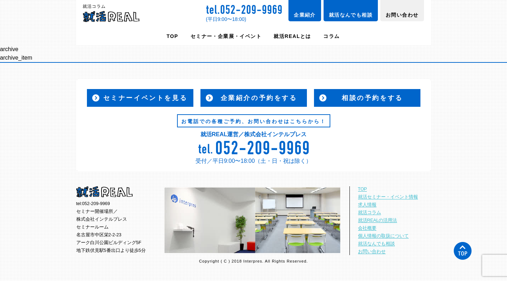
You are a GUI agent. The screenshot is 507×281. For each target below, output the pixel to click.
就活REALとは (292, 36)
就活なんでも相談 (351, 15)
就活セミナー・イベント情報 (388, 196)
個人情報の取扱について (383, 235)
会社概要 (367, 228)
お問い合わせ (402, 15)
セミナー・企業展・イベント (226, 36)
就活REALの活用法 (377, 220)
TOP (172, 36)
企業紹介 (305, 15)
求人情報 (367, 204)
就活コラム (369, 212)
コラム (331, 36)
